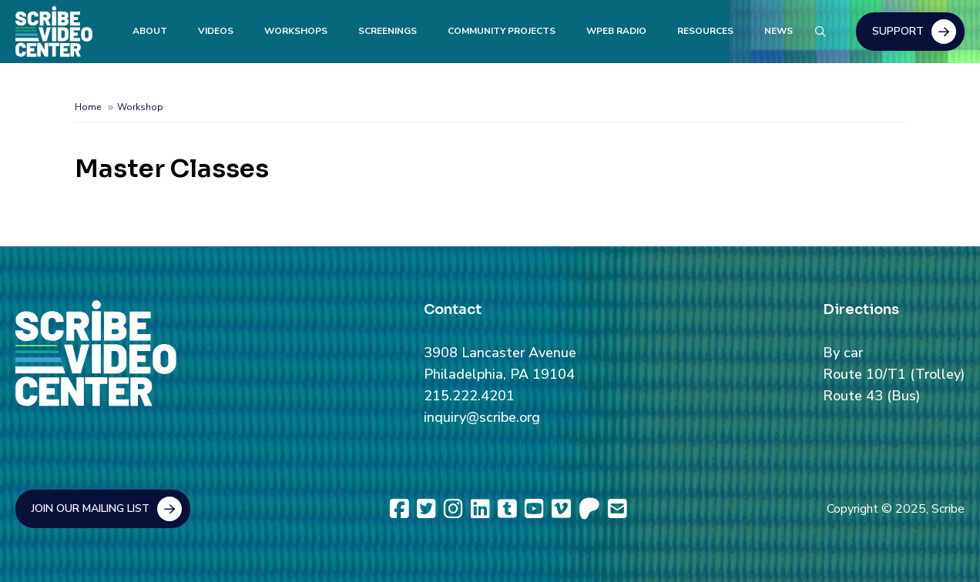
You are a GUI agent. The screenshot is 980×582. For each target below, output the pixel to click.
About (150, 31)
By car (843, 352)
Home (88, 107)
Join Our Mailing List (90, 508)
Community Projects (501, 31)
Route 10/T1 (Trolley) (894, 374)
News (778, 31)
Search (819, 29)
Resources (705, 31)
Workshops (295, 31)
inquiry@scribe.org (482, 417)
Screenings (387, 31)
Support (898, 31)
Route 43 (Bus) (871, 395)
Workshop (140, 107)
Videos (215, 31)
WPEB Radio (616, 31)
